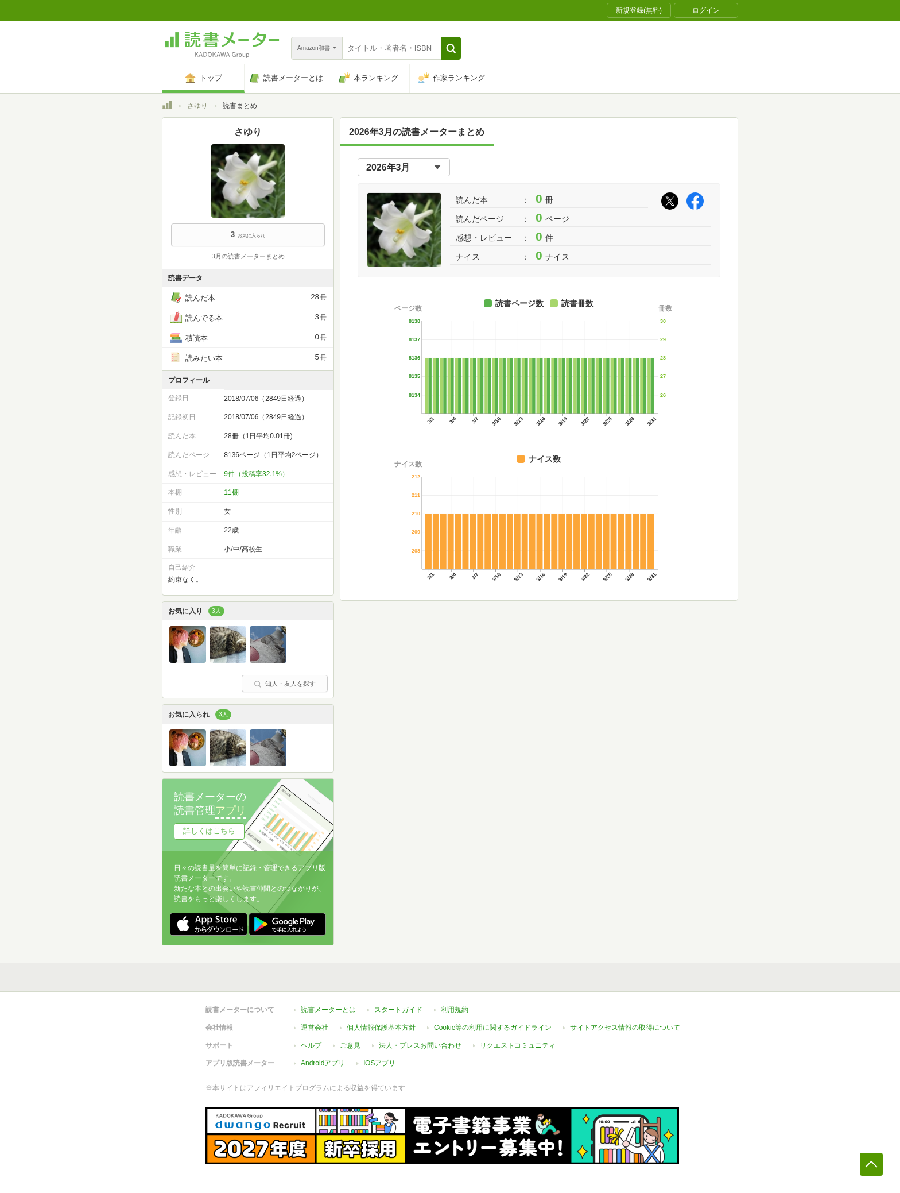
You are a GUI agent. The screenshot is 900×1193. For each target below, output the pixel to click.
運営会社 (314, 1027)
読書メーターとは (328, 1009)
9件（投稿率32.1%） (256, 474)
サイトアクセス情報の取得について (625, 1027)
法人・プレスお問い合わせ (420, 1045)
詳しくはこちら (209, 831)
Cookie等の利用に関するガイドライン (493, 1027)
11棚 (231, 492)
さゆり (197, 106)
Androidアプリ (323, 1063)
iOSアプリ (379, 1063)
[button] (451, 48)
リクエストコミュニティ (518, 1045)
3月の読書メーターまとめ (247, 256)
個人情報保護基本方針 (381, 1027)
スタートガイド (398, 1009)
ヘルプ (311, 1045)
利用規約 (454, 1009)
